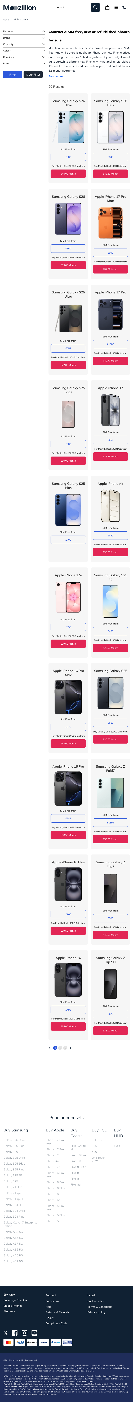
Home (6, 19)
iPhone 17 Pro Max (55, 1141)
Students (9, 1311)
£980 (67, 157)
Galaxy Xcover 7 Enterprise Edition (20, 1224)
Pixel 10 (75, 1161)
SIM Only (9, 1294)
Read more (55, 76)
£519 (110, 722)
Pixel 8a (75, 1184)
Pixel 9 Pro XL (79, 1167)
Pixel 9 (74, 1172)
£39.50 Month (67, 930)
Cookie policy (95, 1301)
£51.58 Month (110, 269)
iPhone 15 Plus (55, 1215)
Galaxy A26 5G (13, 1255)
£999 (110, 252)
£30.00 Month (67, 460)
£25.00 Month (110, 647)
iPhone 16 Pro (55, 1182)
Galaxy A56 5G (13, 1237)
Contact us (52, 1301)
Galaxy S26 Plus (13, 1146)
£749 (67, 818)
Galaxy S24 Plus (13, 1216)
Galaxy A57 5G (13, 1232)
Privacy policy (96, 1312)
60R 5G (97, 1140)
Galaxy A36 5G (13, 1249)
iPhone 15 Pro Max (55, 1207)
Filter (12, 74)
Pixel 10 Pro (78, 1155)
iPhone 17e (53, 1167)
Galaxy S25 (10, 1181)
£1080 (110, 344)
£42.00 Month (67, 365)
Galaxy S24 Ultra (14, 1210)
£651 (110, 439)
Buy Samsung (15, 1130)
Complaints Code (56, 1323)
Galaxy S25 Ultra (14, 1157)
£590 (110, 918)
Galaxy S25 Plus (13, 1169)
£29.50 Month (67, 643)
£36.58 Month (110, 456)
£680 (110, 535)
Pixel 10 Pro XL (78, 1147)
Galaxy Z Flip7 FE (14, 1199)
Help (49, 1306)
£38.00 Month (110, 552)
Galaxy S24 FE (12, 1204)
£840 (110, 157)
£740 (67, 914)
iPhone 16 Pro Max (55, 1174)
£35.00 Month (67, 1026)
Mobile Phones (12, 1305)
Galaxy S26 (10, 1151)
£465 (110, 631)
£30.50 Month (110, 739)
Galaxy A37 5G (13, 1243)
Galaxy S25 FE (12, 1175)
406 (94, 1151)
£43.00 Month (67, 743)
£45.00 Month (67, 173)
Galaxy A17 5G (13, 1261)
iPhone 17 (52, 1155)
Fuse (117, 1145)
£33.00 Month (67, 265)
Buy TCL (99, 1130)
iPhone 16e (53, 1200)
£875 (67, 726)
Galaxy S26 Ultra (14, 1140)
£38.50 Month (67, 835)
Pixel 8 (74, 1178)
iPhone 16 (52, 1194)
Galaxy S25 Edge (14, 1163)
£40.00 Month (110, 934)
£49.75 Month (110, 360)
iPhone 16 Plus (55, 1188)
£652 (67, 348)
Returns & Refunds (57, 1312)
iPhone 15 (52, 1221)
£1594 (110, 822)
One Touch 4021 (98, 1159)
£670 (110, 1013)
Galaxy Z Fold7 (12, 1187)
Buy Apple (55, 1130)
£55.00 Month (110, 839)
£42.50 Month (110, 173)
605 (94, 1146)
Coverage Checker (15, 1300)
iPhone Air (52, 1161)
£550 (67, 627)
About (50, 1317)
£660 (67, 248)
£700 (67, 539)
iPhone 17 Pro (55, 1149)
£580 (67, 444)
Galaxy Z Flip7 (12, 1193)
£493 (67, 1009)
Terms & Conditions (99, 1306)
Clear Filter (33, 74)
